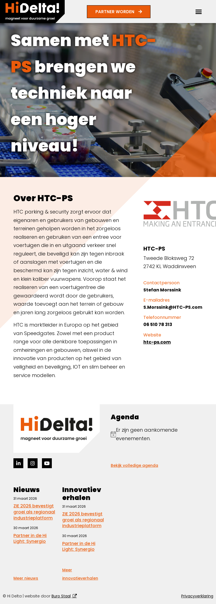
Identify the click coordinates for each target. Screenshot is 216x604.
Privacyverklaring (197, 596)
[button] (198, 11)
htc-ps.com (157, 342)
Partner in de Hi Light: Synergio (30, 538)
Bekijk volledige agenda (134, 465)
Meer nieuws (25, 578)
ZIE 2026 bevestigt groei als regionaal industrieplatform (34, 512)
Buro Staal (61, 596)
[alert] (157, 434)
